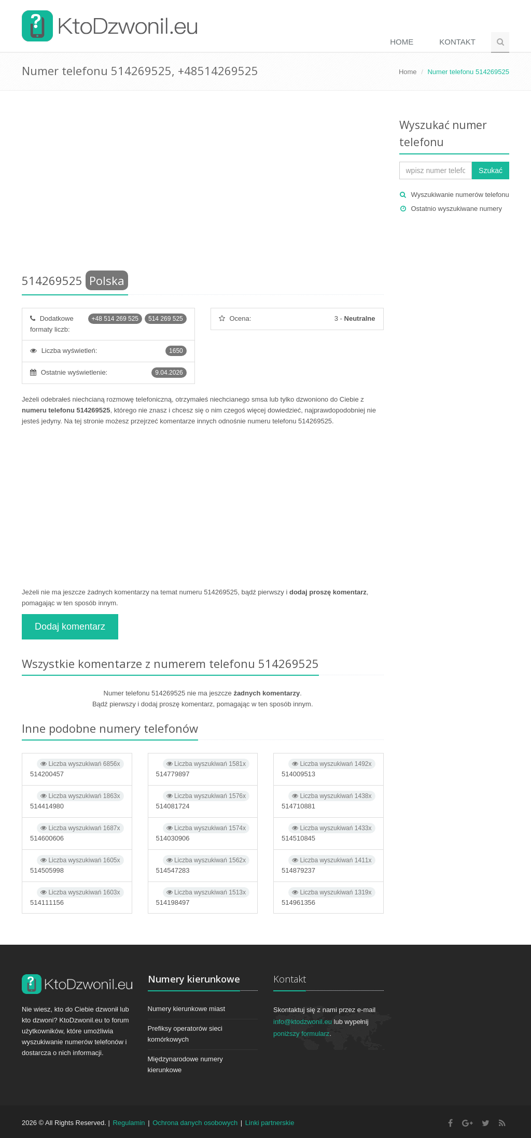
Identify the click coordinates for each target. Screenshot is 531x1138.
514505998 (77, 864)
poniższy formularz (301, 1033)
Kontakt (457, 41)
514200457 (77, 768)
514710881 (328, 800)
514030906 (203, 832)
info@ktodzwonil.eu (302, 1022)
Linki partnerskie (270, 1123)
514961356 (328, 896)
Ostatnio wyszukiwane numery (456, 208)
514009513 (328, 768)
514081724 (203, 800)
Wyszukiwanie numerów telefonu (460, 194)
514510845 (328, 832)
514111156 (77, 896)
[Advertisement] (203, 184)
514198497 (203, 896)
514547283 (203, 864)
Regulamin (129, 1123)
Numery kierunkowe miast (187, 1009)
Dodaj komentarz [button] (70, 626)
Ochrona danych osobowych (194, 1123)
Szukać (490, 170)
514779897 (203, 768)
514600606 (77, 832)
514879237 (328, 864)
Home (401, 41)
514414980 (77, 800)
